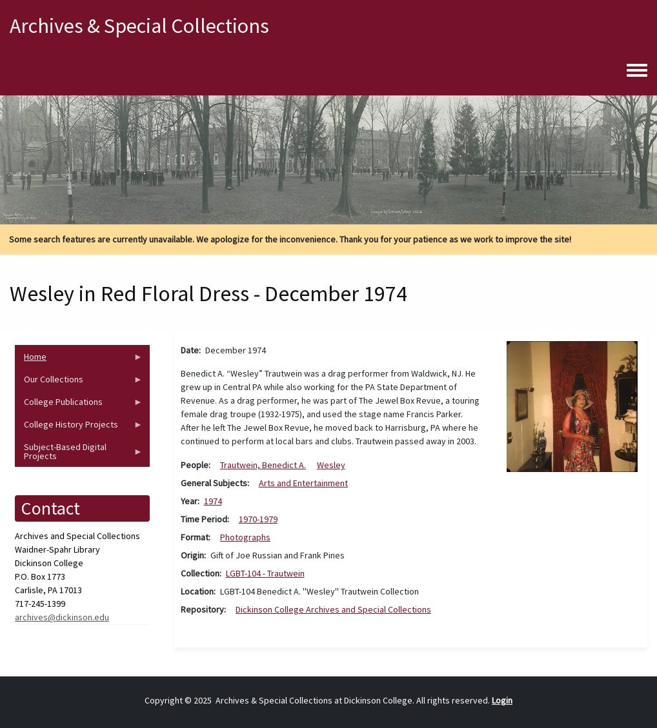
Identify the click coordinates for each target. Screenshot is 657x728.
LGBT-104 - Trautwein (265, 573)
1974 (213, 501)
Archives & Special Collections (139, 26)
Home (79, 359)
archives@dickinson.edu (62, 617)
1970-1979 (258, 519)
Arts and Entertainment (303, 483)
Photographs (245, 537)
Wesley (331, 465)
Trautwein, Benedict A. (263, 465)
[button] (572, 405)
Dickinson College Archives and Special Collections (333, 609)
